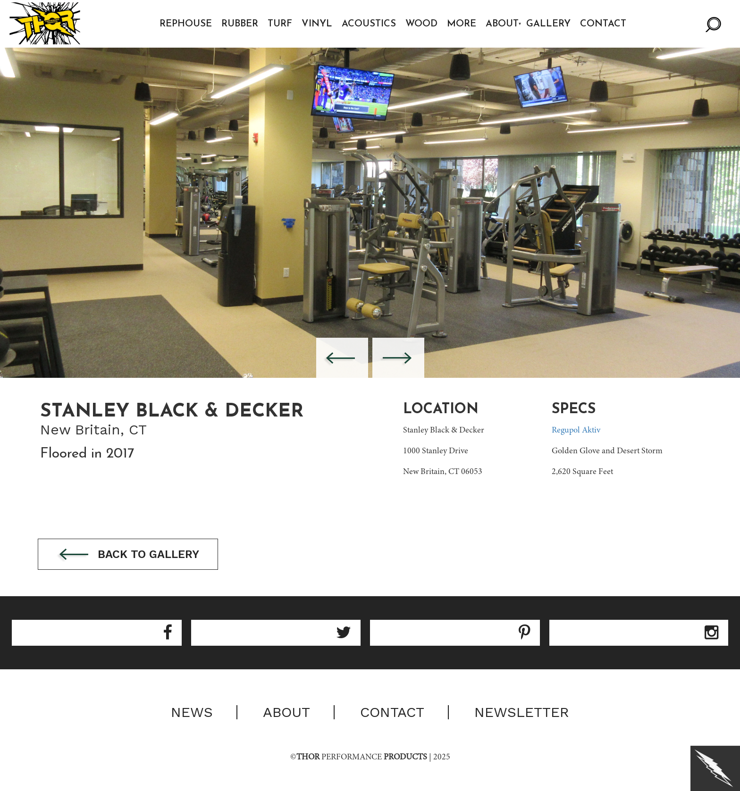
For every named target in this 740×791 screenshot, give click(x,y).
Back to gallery (131, 555)
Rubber (240, 24)
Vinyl (317, 24)
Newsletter (521, 713)
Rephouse (186, 24)
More (462, 24)
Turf (280, 24)
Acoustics (369, 24)
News (192, 713)
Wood (422, 24)
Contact (604, 24)
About (502, 24)
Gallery (549, 24)
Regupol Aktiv (576, 430)
